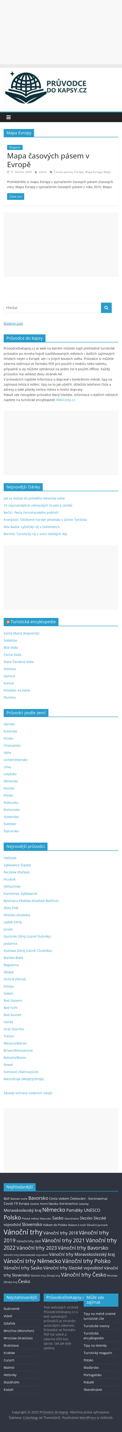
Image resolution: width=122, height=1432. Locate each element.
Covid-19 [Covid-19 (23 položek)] (11, 1203)
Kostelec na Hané (17, 690)
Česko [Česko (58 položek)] (24, 1281)
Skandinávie (93, 1389)
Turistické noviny (96, 1326)
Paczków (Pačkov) (16, 872)
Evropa (78, 172)
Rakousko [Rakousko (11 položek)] (45, 1218)
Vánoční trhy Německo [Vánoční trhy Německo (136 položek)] (32, 1261)
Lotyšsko (10, 774)
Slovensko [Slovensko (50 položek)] (32, 1224)
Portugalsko (92, 1375)
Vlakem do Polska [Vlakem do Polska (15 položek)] (55, 1225)
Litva (7, 767)
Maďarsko (91, 1367)
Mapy (107, 172)
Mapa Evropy (93, 172)
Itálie (7, 752)
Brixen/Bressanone (18, 1050)
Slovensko (11, 817)
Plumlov (10, 697)
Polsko (8, 795)
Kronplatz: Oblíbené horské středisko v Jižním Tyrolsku (45, 519)
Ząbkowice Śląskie (17, 865)
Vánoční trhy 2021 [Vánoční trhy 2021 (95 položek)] (63, 1240)
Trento (9, 1036)
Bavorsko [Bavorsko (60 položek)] (38, 1198)
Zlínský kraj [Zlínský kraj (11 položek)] (10, 1282)
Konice (9, 683)
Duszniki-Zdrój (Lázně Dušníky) (27, 936)
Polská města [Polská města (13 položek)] (30, 1218)
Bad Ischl (11, 1007)
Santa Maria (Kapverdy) (21, 633)
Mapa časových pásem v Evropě (48, 160)
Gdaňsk (9, 1323)
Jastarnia (10, 943)
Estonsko (10, 731)
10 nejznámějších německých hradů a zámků (38, 505)
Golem (8, 993)
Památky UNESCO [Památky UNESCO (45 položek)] (83, 1210)
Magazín (14, 147)
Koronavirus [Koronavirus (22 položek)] (68, 1203)
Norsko (9, 788)
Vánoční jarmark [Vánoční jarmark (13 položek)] (97, 1225)
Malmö (9, 1367)
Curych (9, 1360)
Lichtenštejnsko (15, 760)
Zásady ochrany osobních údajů (28, 1093)
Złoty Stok (11, 908)
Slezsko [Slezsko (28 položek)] (86, 1218)
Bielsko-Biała (13, 958)
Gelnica (9, 676)
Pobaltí (89, 1382)
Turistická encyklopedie (33, 621)
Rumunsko (12, 809)
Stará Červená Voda (19, 662)
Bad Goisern (13, 1000)
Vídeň (8, 1316)
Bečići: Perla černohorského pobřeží (31, 512)
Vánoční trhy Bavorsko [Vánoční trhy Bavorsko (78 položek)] (83, 1248)
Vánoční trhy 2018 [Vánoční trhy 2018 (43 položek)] (60, 1233)
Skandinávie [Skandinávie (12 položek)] (71, 1218)
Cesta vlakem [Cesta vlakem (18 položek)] (59, 1199)
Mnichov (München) (19, 1331)
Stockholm (11, 1382)
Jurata (8, 929)
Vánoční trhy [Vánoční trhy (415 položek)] (23, 1232)
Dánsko (9, 724)
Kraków (9, 1353)
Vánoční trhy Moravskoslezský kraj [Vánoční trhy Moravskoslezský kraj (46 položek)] (82, 1254)
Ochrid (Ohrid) (15, 979)
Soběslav (10, 640)
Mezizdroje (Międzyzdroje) (24, 1079)
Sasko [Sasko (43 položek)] (58, 1218)
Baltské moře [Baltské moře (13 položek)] (19, 1199)
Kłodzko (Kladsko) (17, 915)
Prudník (10, 879)
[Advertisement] (61, 32)
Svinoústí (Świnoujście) (21, 1072)
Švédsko (10, 824)
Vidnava (10, 669)
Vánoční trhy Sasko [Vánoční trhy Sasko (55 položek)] (23, 1268)
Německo (11, 781)
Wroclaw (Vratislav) (18, 1338)
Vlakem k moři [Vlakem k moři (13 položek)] (77, 1225)
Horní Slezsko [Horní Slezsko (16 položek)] (49, 1204)
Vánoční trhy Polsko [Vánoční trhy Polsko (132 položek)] (86, 1261)
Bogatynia (11, 965)
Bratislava (11, 1345)
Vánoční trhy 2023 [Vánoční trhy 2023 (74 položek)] (36, 1248)
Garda (8, 1022)
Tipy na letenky (95, 1345)
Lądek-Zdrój (13, 922)
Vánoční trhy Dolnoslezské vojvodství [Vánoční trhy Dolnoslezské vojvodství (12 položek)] (26, 1255)
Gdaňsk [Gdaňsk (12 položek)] (34, 1203)
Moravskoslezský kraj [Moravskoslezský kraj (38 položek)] (22, 1210)
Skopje (9, 972)
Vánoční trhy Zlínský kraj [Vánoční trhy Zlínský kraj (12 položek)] (45, 1275)
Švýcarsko (11, 831)
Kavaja (9, 986)
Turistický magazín (98, 1353)
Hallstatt (10, 858)
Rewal (8, 1064)
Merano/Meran (15, 1043)
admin (43, 172)
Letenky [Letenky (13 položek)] (84, 1204)
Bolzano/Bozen (15, 1057)
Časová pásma (63, 172)
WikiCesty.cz (65, 400)
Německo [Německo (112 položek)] (53, 1209)
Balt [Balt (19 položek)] (7, 1198)
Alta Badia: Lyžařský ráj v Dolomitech (32, 527)
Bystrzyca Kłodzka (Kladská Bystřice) (31, 900)
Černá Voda (12, 654)
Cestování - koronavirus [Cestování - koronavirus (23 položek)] (88, 1198)
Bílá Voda (11, 647)
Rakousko (11, 802)
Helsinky (10, 1375)
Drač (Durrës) (14, 1029)
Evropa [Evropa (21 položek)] (24, 1203)
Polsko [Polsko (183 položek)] (12, 1217)
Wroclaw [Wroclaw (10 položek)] (112, 1275)
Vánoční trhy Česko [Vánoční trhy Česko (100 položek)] (83, 1274)
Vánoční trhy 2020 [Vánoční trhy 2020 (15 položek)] (28, 1241)
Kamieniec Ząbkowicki (20, 893)
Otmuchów (12, 886)
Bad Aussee (12, 1015)
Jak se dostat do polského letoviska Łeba (34, 498)
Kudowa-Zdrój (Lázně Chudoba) (28, 950)
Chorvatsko (12, 745)
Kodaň (8, 1389)
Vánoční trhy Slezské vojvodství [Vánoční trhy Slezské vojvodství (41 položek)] (73, 1268)
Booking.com (13, 323)
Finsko (8, 738)
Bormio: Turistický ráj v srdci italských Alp (35, 534)
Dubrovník (11, 1308)
